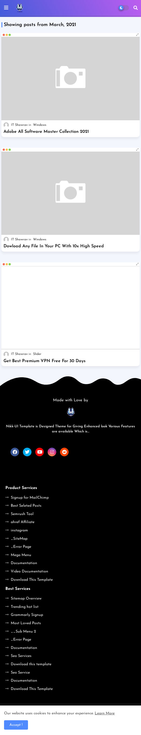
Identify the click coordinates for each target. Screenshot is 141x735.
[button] (135, 7)
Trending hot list (24, 607)
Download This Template (32, 580)
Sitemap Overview (26, 599)
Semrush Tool (22, 514)
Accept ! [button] (16, 725)
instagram (19, 530)
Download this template (31, 664)
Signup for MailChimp (30, 498)
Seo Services (21, 656)
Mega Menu (21, 555)
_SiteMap (19, 539)
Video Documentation (29, 571)
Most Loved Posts (26, 623)
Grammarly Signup (27, 615)
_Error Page (21, 547)
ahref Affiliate (22, 522)
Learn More (105, 713)
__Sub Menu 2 (23, 632)
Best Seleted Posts (26, 506)
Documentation (24, 563)
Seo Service (20, 673)
